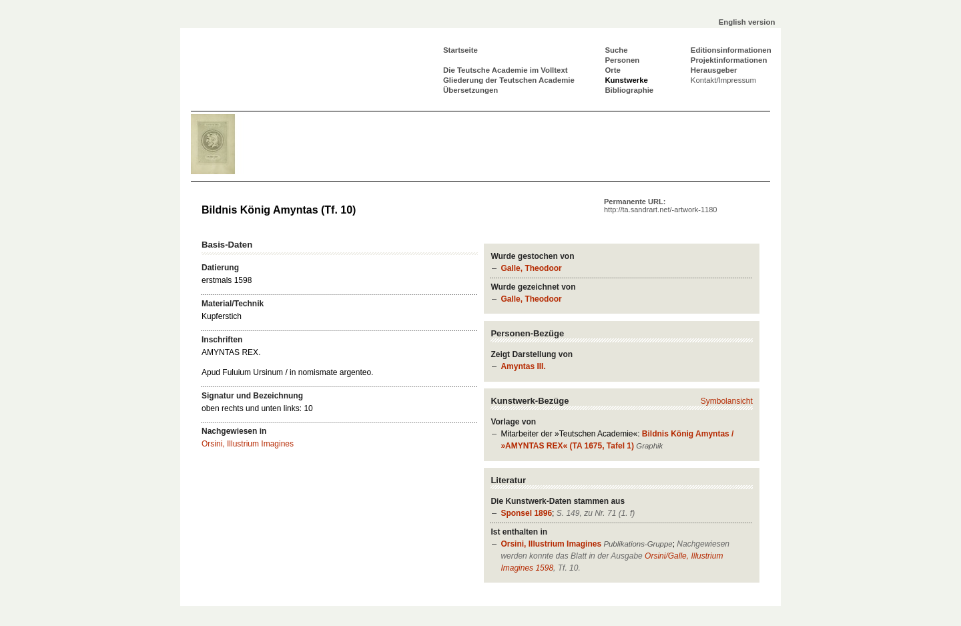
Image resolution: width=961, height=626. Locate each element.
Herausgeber (714, 70)
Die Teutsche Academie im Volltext (505, 70)
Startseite (460, 50)
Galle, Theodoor (531, 268)
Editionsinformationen (731, 50)
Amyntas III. (523, 366)
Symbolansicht (727, 401)
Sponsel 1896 (526, 513)
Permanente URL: (660, 206)
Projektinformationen (729, 60)
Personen (622, 60)
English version (747, 22)
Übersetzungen (470, 90)
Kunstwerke (626, 80)
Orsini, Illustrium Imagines (551, 544)
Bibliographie (629, 90)
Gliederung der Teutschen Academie (509, 80)
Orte (612, 70)
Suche (616, 50)
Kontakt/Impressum (723, 80)
